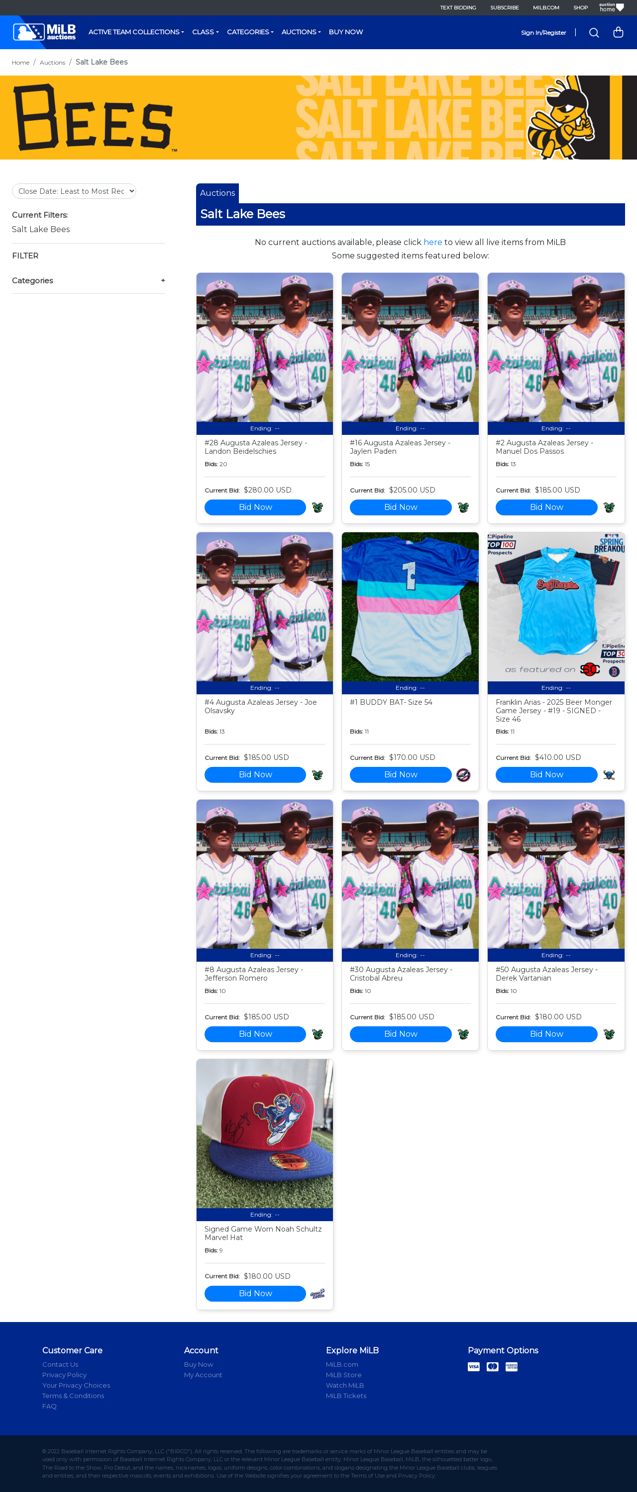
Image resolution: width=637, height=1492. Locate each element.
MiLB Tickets (346, 1396)
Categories (248, 32)
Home (20, 62)
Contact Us (60, 1364)
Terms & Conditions (73, 1396)
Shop (580, 7)
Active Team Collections (134, 32)
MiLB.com (546, 7)
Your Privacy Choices (76, 1385)
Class (203, 32)
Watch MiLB (345, 1385)
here (433, 242)
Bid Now (255, 507)
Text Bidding (458, 7)
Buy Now (346, 32)
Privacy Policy (64, 1375)
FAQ (49, 1406)
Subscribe (504, 7)
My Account (203, 1375)
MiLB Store (344, 1375)
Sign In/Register (543, 32)
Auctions (299, 32)
